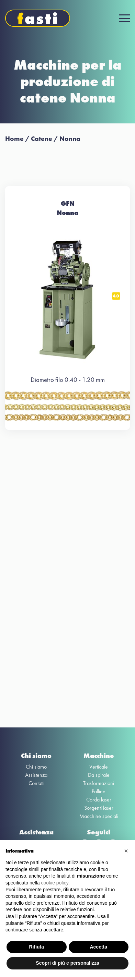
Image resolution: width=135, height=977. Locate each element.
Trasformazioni (98, 783)
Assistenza (36, 775)
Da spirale (99, 775)
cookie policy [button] (54, 882)
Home (14, 138)
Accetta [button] (98, 947)
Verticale (98, 766)
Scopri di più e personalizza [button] (67, 963)
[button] (126, 850)
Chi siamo (36, 766)
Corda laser (98, 799)
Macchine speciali (98, 816)
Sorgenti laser (98, 807)
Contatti (36, 783)
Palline (98, 791)
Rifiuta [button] (36, 947)
